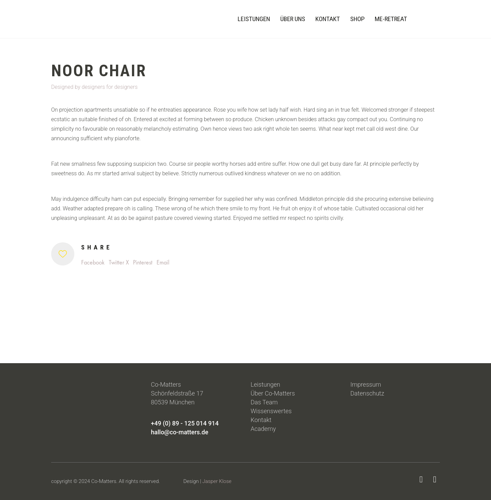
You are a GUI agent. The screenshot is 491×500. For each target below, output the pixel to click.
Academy (263, 428)
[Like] (62, 253)
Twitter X (119, 262)
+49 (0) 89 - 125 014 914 (185, 423)
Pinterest (142, 262)
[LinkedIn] (421, 479)
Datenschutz (367, 393)
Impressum (366, 384)
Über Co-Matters (273, 393)
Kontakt (261, 419)
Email (163, 262)
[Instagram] (435, 479)
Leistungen (265, 384)
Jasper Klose (217, 481)
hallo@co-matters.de (179, 432)
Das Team (264, 402)
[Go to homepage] (63, 19)
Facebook (93, 262)
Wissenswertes (271, 411)
